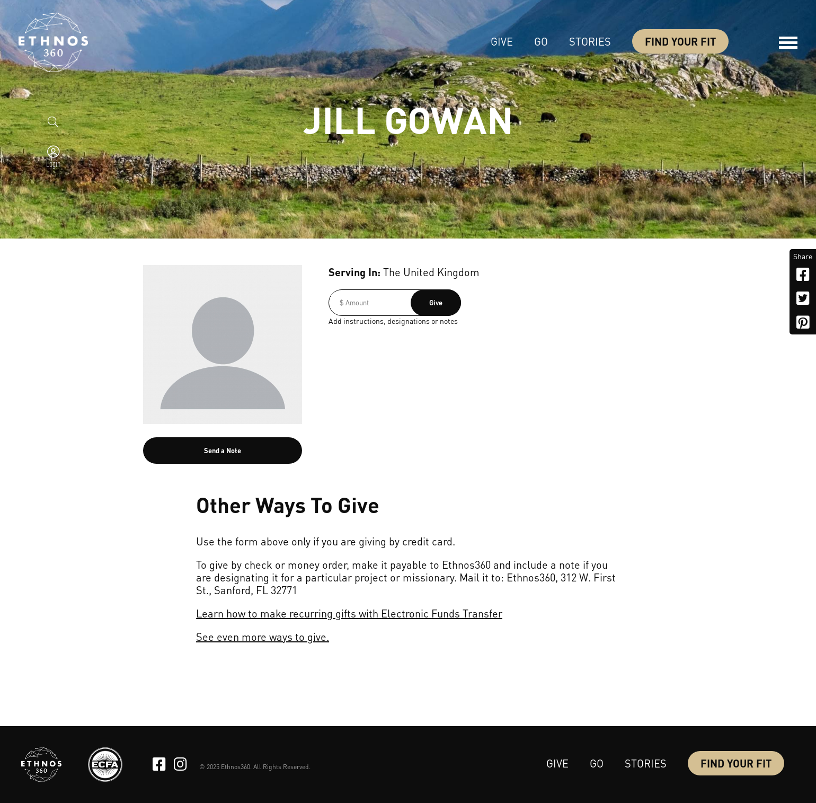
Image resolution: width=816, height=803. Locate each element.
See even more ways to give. (262, 636)
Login (53, 163)
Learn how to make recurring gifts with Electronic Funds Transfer (349, 613)
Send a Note (222, 450)
